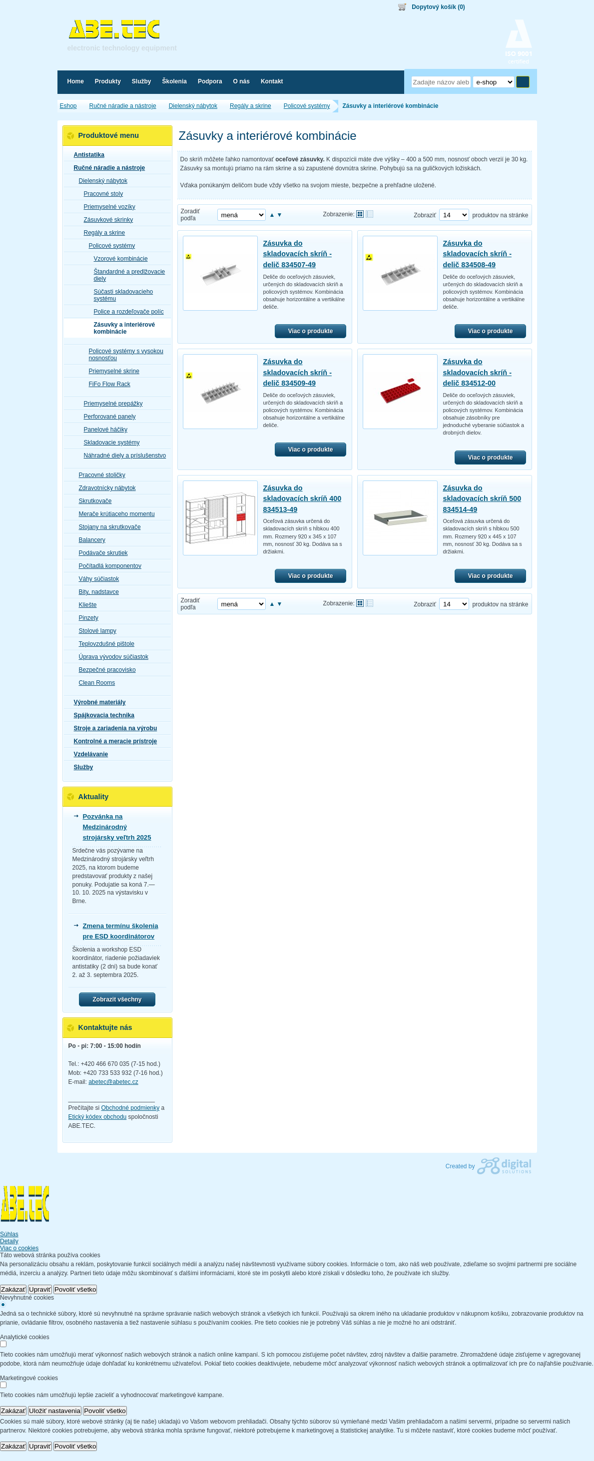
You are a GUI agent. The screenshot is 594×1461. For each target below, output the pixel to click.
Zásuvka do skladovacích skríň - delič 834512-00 (477, 372)
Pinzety (85, 617)
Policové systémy (109, 245)
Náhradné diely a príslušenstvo (122, 455)
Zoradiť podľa (190, 215)
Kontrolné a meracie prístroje (112, 741)
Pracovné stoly (100, 193)
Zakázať (13, 1289)
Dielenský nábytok (100, 180)
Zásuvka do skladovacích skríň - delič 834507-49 (297, 254)
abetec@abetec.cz (113, 1081)
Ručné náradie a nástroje (106, 167)
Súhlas (9, 1234)
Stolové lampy (94, 630)
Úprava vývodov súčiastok (110, 656)
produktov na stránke (500, 215)
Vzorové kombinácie (118, 258)
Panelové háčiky (102, 429)
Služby (80, 767)
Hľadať (523, 82)
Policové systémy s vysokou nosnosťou (123, 355)
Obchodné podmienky (130, 1107)
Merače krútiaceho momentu (114, 513)
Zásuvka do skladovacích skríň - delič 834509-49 (297, 372)
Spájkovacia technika (101, 715)
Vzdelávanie (88, 754)
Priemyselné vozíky (106, 206)
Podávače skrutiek (100, 552)
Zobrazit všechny (116, 999)
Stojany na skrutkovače (107, 526)
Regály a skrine (101, 232)
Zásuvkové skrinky (105, 219)
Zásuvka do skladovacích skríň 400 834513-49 (302, 498)
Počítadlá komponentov (107, 565)
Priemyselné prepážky (110, 403)
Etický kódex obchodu (97, 1116)
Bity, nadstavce (96, 591)
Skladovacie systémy (109, 442)
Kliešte (85, 604)
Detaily (9, 1241)
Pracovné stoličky (99, 475)
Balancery (89, 539)
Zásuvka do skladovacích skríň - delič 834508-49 (477, 254)
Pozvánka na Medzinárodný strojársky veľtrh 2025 (117, 827)
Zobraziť (425, 215)
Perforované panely (107, 416)
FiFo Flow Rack (106, 384)
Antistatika (86, 154)
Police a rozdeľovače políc (126, 311)
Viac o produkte (310, 331)
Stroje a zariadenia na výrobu (112, 728)
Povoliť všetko (75, 1289)
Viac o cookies (19, 1248)
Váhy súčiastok (96, 578)
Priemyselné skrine (111, 371)
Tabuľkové (369, 214)
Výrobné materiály (97, 702)
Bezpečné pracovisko (104, 669)
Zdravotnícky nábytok (104, 488)
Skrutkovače (92, 500)
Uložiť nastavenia (54, 1411)
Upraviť (40, 1289)
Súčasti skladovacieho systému (120, 295)
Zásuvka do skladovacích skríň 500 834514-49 (482, 498)
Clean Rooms (94, 682)
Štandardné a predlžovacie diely (126, 275)
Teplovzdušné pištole (103, 643)
